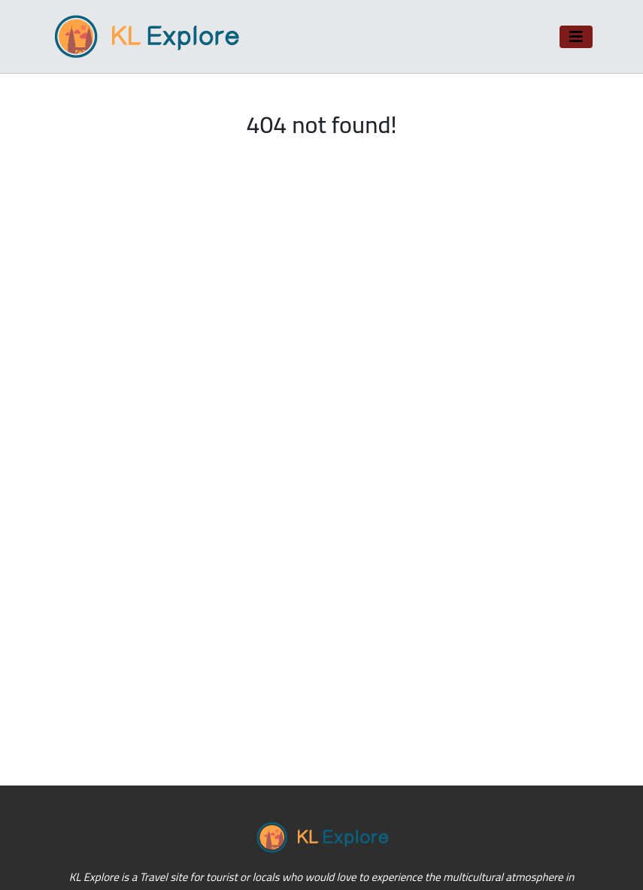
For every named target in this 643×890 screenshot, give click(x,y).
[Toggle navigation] (576, 37)
